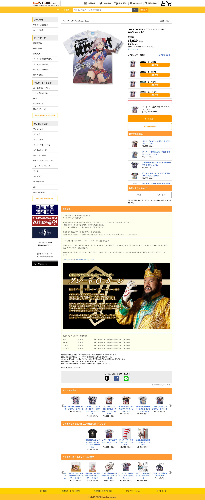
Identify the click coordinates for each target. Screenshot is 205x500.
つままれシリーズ (40, 150)
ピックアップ (40, 38)
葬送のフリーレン (40, 109)
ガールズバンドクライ (41, 88)
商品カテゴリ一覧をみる (45, 198)
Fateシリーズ (68, 21)
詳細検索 (143, 9)
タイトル (161, 195)
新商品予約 (37, 43)
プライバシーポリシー (134, 491)
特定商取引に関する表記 (103, 491)
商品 (138, 195)
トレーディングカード (41, 166)
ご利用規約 (43, 491)
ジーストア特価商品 (40, 69)
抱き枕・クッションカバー (43, 160)
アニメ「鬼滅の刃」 (41, 93)
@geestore (40, 264)
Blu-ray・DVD (38, 181)
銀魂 (35, 98)
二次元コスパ (165, 21)
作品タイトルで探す (43, 82)
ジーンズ (36, 134)
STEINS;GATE (38, 103)
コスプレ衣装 (38, 139)
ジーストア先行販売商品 (42, 59)
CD (34, 187)
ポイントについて (134, 49)
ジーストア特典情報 (40, 64)
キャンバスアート (40, 155)
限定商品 (36, 53)
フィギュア (37, 176)
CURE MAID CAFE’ (40, 192)
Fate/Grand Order (82, 21)
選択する (155, 65)
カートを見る (38, 30)
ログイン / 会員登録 (40, 24)
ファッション (38, 129)
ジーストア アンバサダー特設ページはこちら (78, 259)
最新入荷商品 (38, 75)
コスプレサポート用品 (41, 145)
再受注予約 (37, 48)
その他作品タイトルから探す (45, 115)
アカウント (39, 19)
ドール (35, 171)
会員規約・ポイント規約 (71, 491)
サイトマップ (162, 491)
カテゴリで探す (41, 123)
